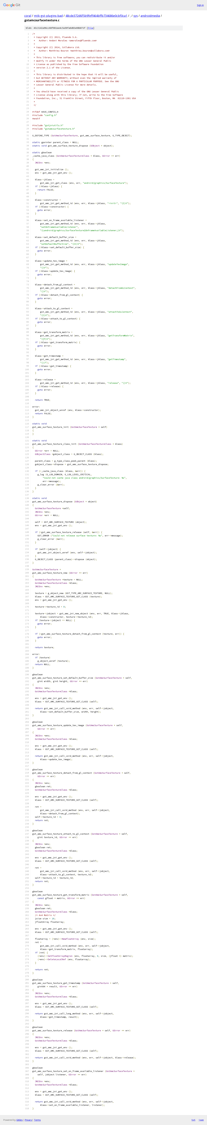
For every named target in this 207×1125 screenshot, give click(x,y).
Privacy (28, 1119)
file (90, 28)
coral (27, 16)
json (201, 1119)
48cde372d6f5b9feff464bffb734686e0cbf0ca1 (96, 16)
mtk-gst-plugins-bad (48, 16)
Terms (37, 1119)
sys (135, 16)
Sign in (200, 5)
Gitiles (19, 1119)
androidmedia (150, 16)
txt (193, 1119)
